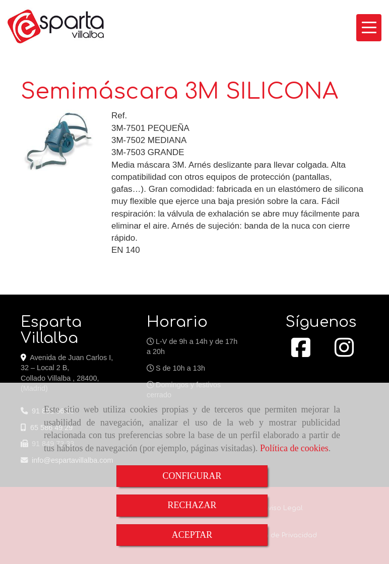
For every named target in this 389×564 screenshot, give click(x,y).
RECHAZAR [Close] (191, 505)
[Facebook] (300, 353)
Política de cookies (294, 448)
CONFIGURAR (191, 476)
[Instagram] (344, 353)
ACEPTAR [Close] (192, 535)
